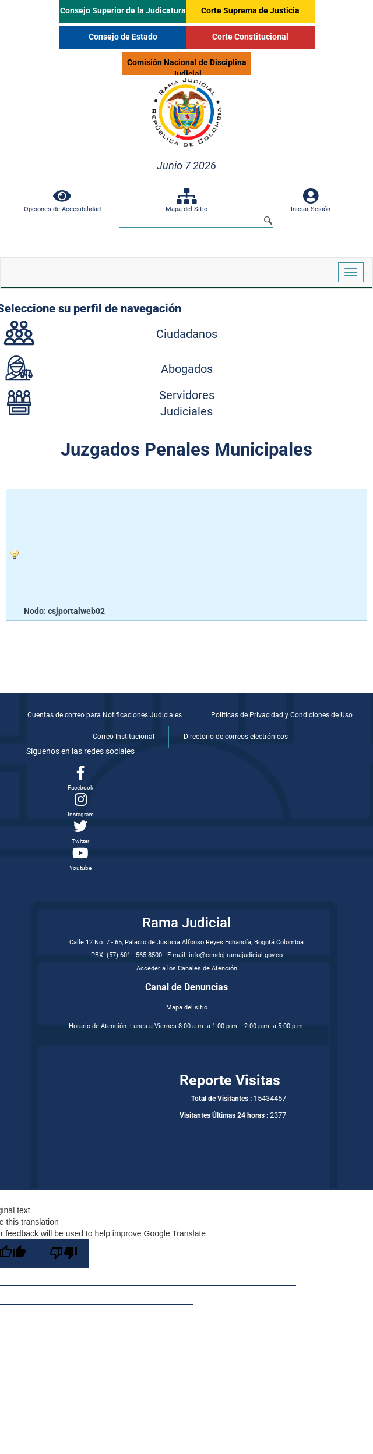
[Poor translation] (63, 1253)
